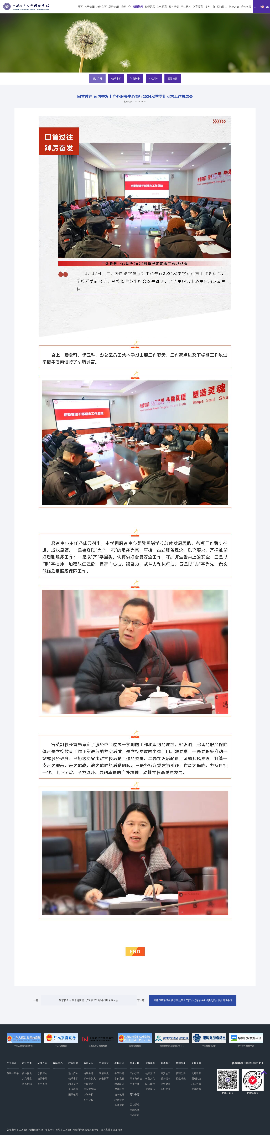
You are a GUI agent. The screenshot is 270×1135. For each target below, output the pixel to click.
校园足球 (150, 1073)
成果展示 (150, 1089)
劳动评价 (134, 1115)
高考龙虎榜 (136, 1078)
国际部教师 (90, 1089)
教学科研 (119, 1073)
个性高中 (154, 78)
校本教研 (119, 1094)
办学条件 (42, 1084)
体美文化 (150, 1078)
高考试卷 (119, 1105)
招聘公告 (181, 1073)
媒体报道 (27, 1073)
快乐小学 (116, 78)
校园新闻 (138, 6)
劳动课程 (134, 1104)
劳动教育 (246, 6)
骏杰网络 (117, 1129)
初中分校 (88, 1099)
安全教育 (104, 1078)
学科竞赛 (119, 1078)
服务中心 (210, 6)
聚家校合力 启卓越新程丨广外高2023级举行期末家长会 (88, 1000)
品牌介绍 (113, 6)
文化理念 (27, 1078)
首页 (80, 6)
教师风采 (150, 6)
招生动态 (181, 1078)
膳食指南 (165, 1078)
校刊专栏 (119, 1099)
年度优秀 (88, 1084)
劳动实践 (134, 1109)
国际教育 (173, 78)
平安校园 (165, 1073)
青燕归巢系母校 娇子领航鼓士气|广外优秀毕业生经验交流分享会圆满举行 (190, 1000)
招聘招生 (222, 6)
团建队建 (196, 1078)
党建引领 (196, 1073)
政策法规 (104, 1073)
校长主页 (101, 6)
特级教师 (88, 1073)
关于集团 (89, 6)
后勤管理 (165, 1089)
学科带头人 (90, 1078)
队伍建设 (150, 1084)
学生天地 (186, 6)
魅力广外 (97, 78)
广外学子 (134, 1073)
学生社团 (134, 1084)
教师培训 (119, 1084)
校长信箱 (27, 1084)
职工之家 (196, 1084)
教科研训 (174, 6)
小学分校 (88, 1094)
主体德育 (162, 6)
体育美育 (198, 6)
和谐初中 (135, 78)
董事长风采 (13, 1073)
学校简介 (42, 1073)
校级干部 (42, 1078)
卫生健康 (165, 1084)
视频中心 (126, 6)
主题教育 (196, 1089)
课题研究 (119, 1089)
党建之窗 (234, 6)
